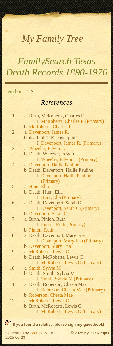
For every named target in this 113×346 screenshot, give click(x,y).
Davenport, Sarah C (48, 213)
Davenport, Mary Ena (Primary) (72, 240)
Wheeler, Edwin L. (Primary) (69, 159)
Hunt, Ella (39, 186)
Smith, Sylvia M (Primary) (67, 278)
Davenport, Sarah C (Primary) (70, 208)
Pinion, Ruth (41, 229)
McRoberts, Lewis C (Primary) (71, 262)
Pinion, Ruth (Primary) (63, 224)
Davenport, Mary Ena (50, 246)
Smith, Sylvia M (45, 268)
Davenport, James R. (49, 132)
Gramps (37, 333)
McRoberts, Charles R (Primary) (72, 121)
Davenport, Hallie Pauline (54, 164)
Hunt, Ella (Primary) (61, 197)
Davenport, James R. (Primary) (71, 143)
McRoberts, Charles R (50, 126)
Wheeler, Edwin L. (47, 148)
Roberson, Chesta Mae (51, 295)
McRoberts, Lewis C (49, 251)
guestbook (93, 324)
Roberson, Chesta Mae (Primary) (73, 289)
